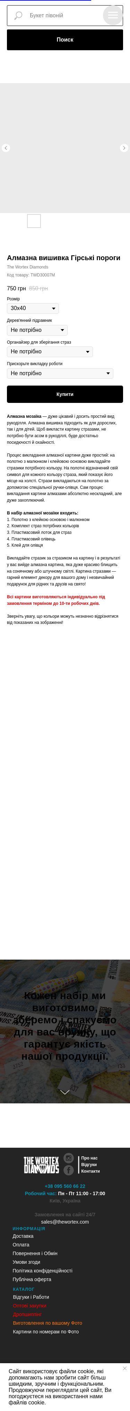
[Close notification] (124, 1368)
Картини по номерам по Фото (46, 1331)
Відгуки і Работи (31, 1297)
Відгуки (89, 1164)
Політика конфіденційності (42, 1270)
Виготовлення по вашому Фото (48, 1323)
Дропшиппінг (27, 1314)
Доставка (23, 1236)
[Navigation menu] (113, 15)
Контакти (90, 1171)
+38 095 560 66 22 (65, 1186)
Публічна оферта (32, 1279)
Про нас (89, 1158)
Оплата (21, 1244)
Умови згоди (27, 1262)
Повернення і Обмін (35, 1253)
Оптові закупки (29, 1305)
